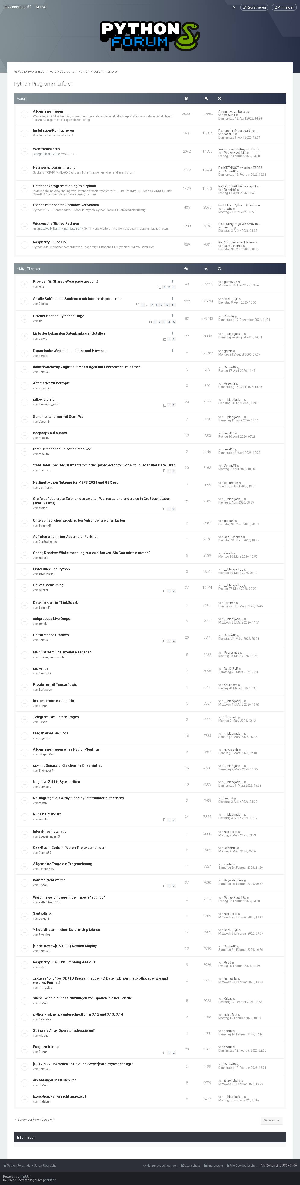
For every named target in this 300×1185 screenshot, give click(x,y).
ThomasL (230, 717)
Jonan (43, 722)
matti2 (228, 227)
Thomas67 (46, 770)
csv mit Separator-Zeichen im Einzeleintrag (68, 765)
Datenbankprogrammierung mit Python (64, 186)
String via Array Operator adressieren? (64, 1030)
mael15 (229, 134)
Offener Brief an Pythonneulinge (58, 316)
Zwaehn (44, 934)
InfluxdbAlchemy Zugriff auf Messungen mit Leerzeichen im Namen (87, 367)
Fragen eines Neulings (50, 733)
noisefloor (230, 831)
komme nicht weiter (49, 880)
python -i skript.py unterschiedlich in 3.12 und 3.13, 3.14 (78, 1014)
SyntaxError (42, 913)
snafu (228, 208)
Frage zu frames (46, 1047)
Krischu (43, 1035)
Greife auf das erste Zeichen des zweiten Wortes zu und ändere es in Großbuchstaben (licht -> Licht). (102, 500)
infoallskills (46, 574)
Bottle (56, 154)
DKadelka (45, 1019)
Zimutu (229, 316)
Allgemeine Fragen (48, 111)
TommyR (45, 525)
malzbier (45, 1101)
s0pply (43, 623)
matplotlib (45, 228)
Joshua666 (46, 869)
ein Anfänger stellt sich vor (54, 1080)
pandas (69, 228)
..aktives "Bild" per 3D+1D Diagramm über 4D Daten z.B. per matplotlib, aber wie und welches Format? (100, 980)
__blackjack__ (233, 333)
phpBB (24, 1176)
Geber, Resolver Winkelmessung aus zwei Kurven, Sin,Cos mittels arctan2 (91, 552)
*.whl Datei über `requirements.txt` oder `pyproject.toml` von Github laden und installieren (104, 465)
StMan (43, 706)
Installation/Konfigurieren (53, 130)
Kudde (43, 508)
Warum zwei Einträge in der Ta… (239, 149)
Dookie (43, 303)
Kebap (228, 998)
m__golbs (45, 987)
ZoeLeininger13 (49, 836)
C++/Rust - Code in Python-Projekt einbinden (69, 847)
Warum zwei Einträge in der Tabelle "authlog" (69, 897)
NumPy (58, 228)
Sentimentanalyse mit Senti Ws (58, 416)
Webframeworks (46, 149)
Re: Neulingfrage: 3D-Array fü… (239, 224)
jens (41, 286)
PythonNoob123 (235, 152)
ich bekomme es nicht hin (53, 701)
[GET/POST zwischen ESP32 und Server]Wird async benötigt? (83, 1064)
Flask (47, 154)
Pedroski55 (231, 652)
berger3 (44, 918)
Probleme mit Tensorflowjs (55, 684)
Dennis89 (230, 171)
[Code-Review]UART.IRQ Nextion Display (65, 946)
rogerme (44, 738)
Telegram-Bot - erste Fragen (56, 717)
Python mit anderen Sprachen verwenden (66, 205)
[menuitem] (41, 7)
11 (173, 304)
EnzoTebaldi (232, 1080)
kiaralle (43, 557)
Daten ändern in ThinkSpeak (55, 602)
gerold (43, 338)
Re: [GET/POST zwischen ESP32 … (241, 167)
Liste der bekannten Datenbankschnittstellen (69, 333)
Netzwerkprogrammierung (54, 167)
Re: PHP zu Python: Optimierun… (240, 205)
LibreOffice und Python (51, 569)
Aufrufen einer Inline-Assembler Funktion (65, 536)
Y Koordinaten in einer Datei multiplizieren (66, 929)
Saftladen (45, 689)
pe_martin (46, 487)
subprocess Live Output (52, 618)
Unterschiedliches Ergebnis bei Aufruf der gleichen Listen (79, 520)
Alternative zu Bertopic (233, 111)
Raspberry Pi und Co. (50, 242)
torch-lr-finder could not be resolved (62, 449)
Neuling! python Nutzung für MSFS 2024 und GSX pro (75, 482)
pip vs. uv (40, 668)
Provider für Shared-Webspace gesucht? (66, 281)
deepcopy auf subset (50, 433)
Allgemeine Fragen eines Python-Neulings (66, 749)
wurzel (43, 590)
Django (37, 154)
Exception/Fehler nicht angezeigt (59, 1096)
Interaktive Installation (50, 831)
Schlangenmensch (51, 657)
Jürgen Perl (46, 754)
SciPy (79, 228)
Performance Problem (51, 635)
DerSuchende (233, 245)
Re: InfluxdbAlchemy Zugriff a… (239, 186)
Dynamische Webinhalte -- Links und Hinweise (69, 351)
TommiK (44, 607)
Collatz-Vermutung (48, 585)
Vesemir (229, 115)
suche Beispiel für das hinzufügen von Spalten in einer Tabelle (82, 998)
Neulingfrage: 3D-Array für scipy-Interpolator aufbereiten (78, 798)
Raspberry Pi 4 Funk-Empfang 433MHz (64, 962)
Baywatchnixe (233, 880)
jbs (40, 321)
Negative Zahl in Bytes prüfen (56, 781)
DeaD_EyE (231, 299)
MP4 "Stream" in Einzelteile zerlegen (62, 652)
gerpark (229, 520)
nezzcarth (231, 749)
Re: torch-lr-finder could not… (237, 130)
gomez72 (230, 281)
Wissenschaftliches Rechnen (56, 223)
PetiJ (42, 967)
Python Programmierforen (44, 84)
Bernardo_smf (48, 404)
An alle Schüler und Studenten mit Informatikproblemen (77, 299)
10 (166, 304)
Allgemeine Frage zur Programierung (62, 864)
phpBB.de (49, 1180)
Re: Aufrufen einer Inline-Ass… (238, 242)
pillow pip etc (43, 399)
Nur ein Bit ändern (47, 814)
